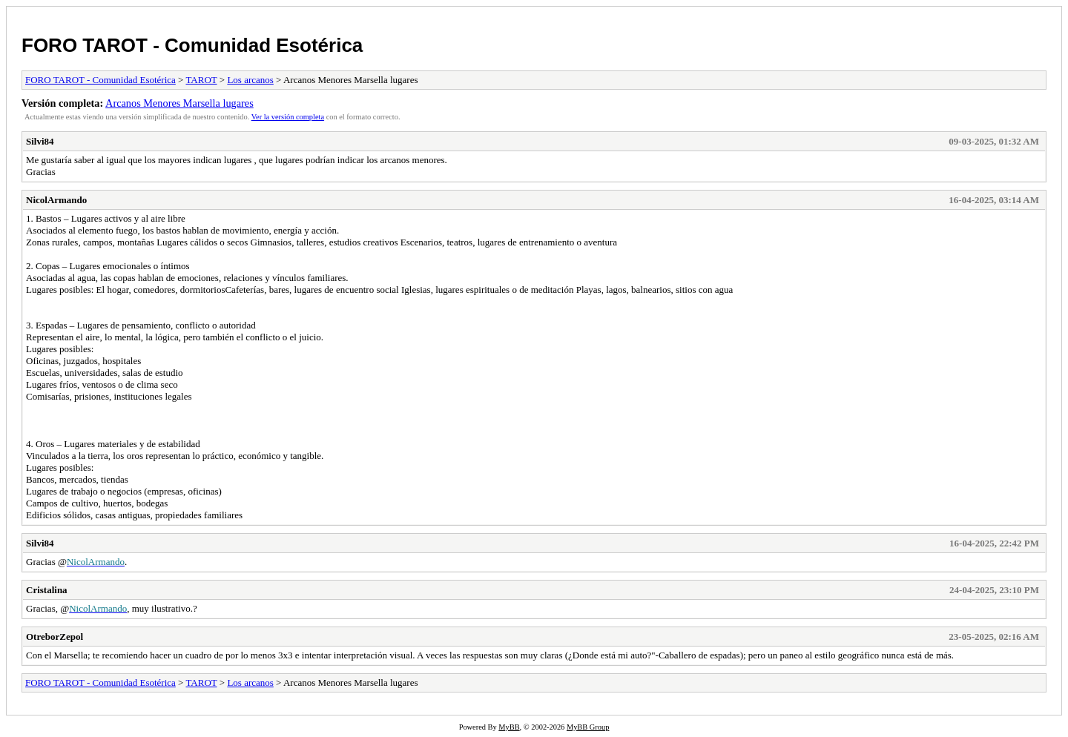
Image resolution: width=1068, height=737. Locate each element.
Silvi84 (40, 141)
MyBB (508, 727)
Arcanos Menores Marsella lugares (179, 103)
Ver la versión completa (287, 117)
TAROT (201, 79)
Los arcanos (250, 79)
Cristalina (46, 589)
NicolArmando (56, 199)
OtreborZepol (54, 636)
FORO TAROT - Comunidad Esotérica (192, 45)
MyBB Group (588, 727)
